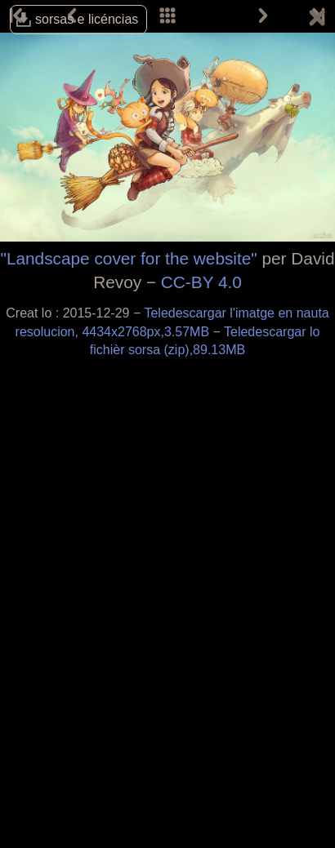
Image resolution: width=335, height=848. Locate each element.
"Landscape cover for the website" (129, 258)
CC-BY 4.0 (201, 282)
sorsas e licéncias (86, 19)
